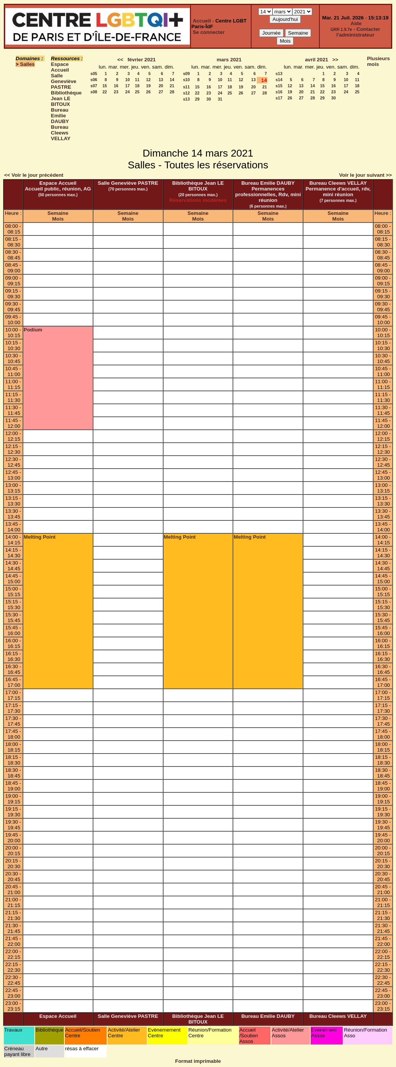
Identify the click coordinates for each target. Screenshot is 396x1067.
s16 (279, 92)
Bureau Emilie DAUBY (60, 115)
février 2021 (141, 59)
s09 (186, 73)
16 (116, 85)
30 (209, 99)
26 (148, 92)
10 (127, 79)
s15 (279, 85)
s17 (279, 98)
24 (127, 92)
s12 (186, 93)
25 (137, 92)
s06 (93, 79)
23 (116, 92)
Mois (58, 219)
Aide (356, 23)
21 (172, 85)
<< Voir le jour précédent (33, 175)
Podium (33, 330)
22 (105, 92)
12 (148, 79)
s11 (186, 87)
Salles (27, 64)
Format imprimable (198, 1061)
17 (127, 85)
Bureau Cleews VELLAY (61, 132)
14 (172, 79)
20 (161, 85)
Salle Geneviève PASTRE (64, 81)
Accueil (202, 21)
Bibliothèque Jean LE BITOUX (66, 98)
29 (197, 99)
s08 (93, 92)
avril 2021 (316, 59)
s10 (186, 79)
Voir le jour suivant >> (365, 175)
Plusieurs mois (378, 61)
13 (161, 79)
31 (220, 99)
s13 (186, 99)
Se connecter (209, 32)
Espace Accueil (60, 67)
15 (105, 85)
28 (172, 92)
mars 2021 (228, 59)
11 (137, 79)
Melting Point (40, 537)
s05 (93, 73)
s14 (279, 79)
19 (148, 85)
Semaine (58, 213)
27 (161, 92)
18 (137, 85)
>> (335, 59)
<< (120, 59)
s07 (93, 85)
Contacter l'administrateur (358, 32)
